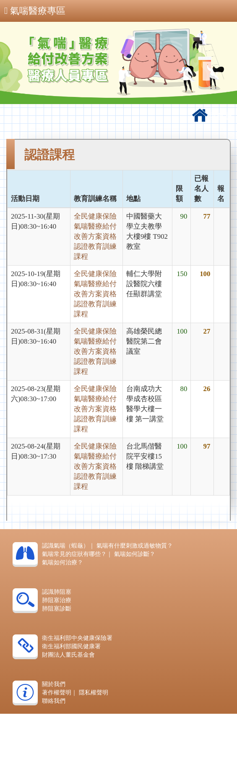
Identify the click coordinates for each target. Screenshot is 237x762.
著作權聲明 (56, 692)
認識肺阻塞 (56, 592)
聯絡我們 (53, 701)
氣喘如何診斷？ (134, 554)
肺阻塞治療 (56, 600)
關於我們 (53, 684)
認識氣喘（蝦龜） (65, 546)
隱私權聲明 (93, 692)
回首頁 (212, 116)
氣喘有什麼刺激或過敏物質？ (134, 546)
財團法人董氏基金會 (68, 655)
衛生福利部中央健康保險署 (77, 638)
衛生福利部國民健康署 (71, 646)
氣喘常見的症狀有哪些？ (74, 554)
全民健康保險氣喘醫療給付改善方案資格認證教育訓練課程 (95, 236)
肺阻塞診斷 (56, 608)
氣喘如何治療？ (62, 562)
